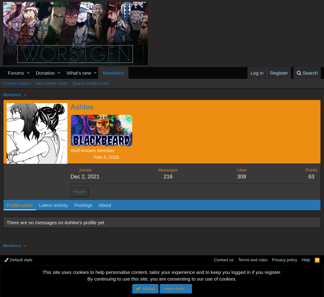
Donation (45, 73)
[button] (28, 73)
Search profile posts (90, 83)
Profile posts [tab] (20, 205)
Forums (16, 73)
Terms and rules (252, 259)
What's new (79, 73)
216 (168, 177)
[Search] (307, 73)
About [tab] (105, 205)
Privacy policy (284, 259)
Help (306, 259)
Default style (18, 259)
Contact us (224, 259)
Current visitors (17, 83)
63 (311, 177)
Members (113, 73)
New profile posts (51, 83)
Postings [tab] (83, 205)
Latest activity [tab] (53, 205)
